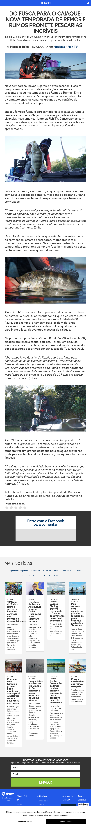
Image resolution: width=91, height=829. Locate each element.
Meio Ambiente (35, 576)
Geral (23, 576)
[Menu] (3, 3)
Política (57, 576)
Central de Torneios (50, 571)
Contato (40, 804)
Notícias (60, 47)
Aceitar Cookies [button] (65, 822)
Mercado (47, 576)
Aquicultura (35, 571)
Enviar (45, 782)
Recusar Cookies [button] (25, 822)
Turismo (66, 576)
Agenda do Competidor (19, 571)
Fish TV (73, 47)
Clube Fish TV (67, 571)
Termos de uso (43, 801)
